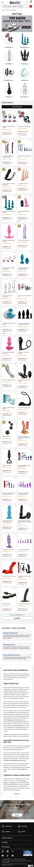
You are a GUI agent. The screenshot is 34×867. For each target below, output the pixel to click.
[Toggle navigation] (2, 2)
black (18, 720)
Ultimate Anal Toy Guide (10, 633)
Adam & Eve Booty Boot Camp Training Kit (15, 760)
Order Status (7, 826)
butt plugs (23, 780)
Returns (21, 831)
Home (3, 10)
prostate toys (14, 782)
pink (13, 720)
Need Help (22, 826)
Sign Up (17, 815)
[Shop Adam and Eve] (17, 24)
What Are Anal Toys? (9, 644)
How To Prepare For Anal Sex (11, 655)
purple (10, 720)
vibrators (5, 782)
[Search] (17, 6)
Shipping (6, 831)
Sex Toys (8, 10)
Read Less (17, 793)
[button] (17, 618)
